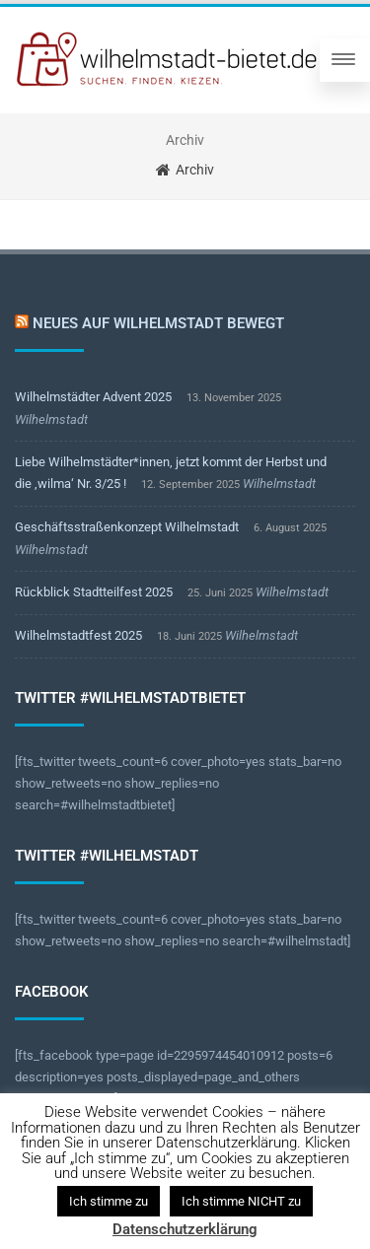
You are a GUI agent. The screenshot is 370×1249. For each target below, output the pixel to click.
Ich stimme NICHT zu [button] (241, 1201)
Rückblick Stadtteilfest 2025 (94, 592)
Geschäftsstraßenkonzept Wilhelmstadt (127, 527)
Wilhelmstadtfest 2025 (78, 635)
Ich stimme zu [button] (108, 1201)
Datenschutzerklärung (185, 1229)
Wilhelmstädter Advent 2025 (93, 396)
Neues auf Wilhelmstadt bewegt (158, 323)
